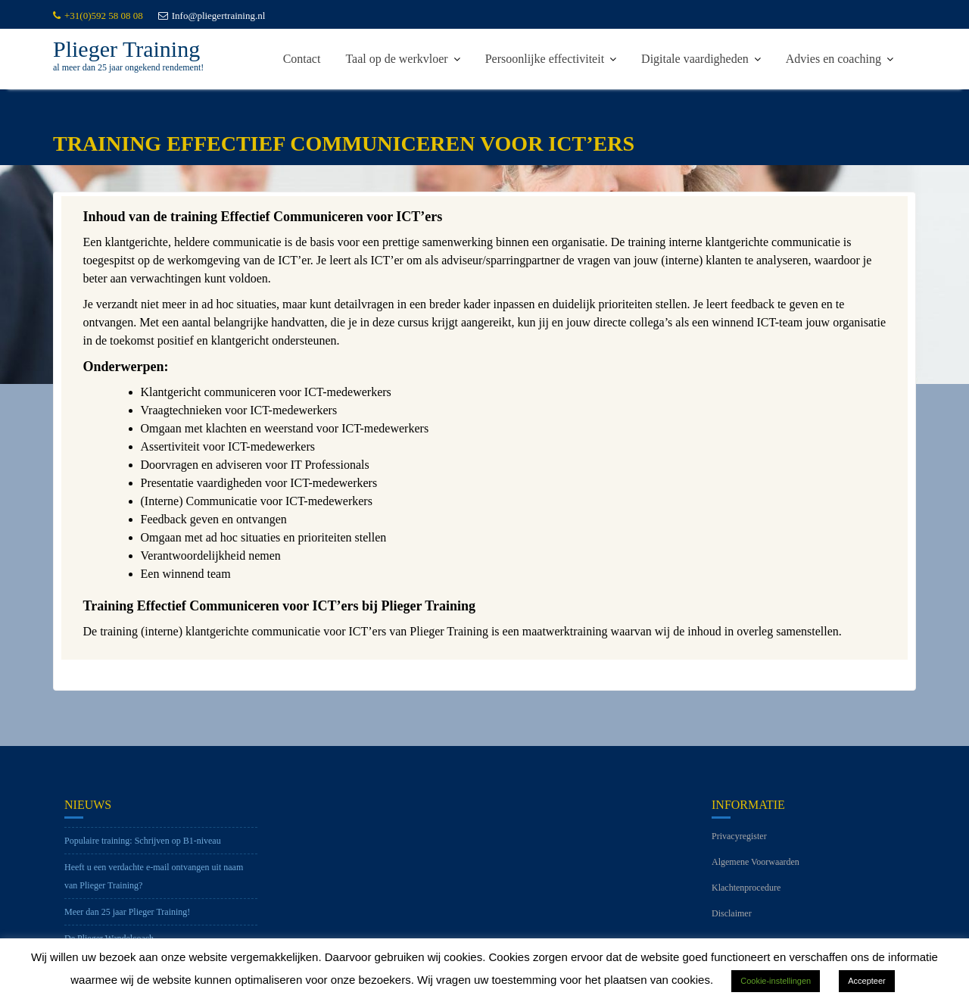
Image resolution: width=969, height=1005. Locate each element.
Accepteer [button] (867, 980)
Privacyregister (739, 842)
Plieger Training (126, 48)
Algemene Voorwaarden (755, 868)
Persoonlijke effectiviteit (544, 58)
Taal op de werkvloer (396, 58)
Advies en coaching (833, 58)
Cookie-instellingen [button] (775, 980)
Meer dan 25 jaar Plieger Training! (127, 918)
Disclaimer (732, 919)
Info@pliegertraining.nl (212, 15)
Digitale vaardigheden (695, 58)
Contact (302, 58)
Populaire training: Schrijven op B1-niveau (142, 846)
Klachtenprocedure (746, 893)
